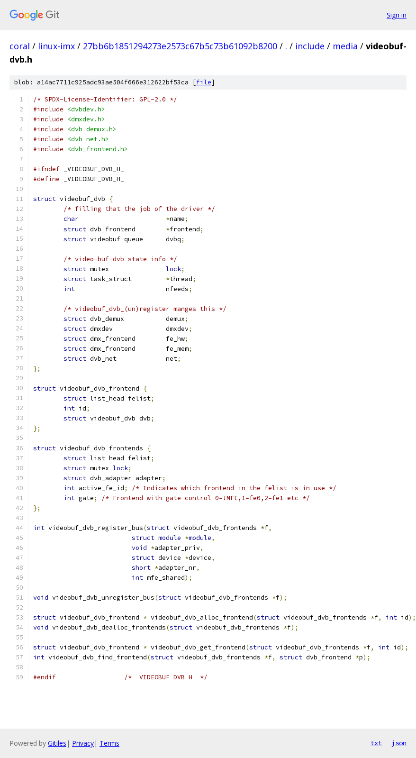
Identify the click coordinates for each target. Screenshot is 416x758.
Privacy (83, 743)
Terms (109, 743)
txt (376, 743)
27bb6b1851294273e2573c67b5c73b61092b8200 (180, 46)
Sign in (397, 14)
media (345, 46)
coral (19, 46)
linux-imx (56, 46)
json (399, 743)
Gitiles (57, 743)
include (310, 46)
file (203, 82)
